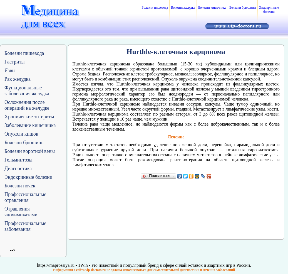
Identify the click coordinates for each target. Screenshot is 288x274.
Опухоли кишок (21, 134)
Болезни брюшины (242, 7)
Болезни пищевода (154, 7)
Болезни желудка (183, 7)
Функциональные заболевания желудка (26, 90)
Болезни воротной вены (29, 151)
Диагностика (18, 168)
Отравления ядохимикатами (21, 211)
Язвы (10, 70)
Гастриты (14, 62)
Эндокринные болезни (269, 10)
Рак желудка (17, 79)
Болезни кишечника (212, 7)
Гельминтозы (18, 160)
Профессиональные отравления (25, 197)
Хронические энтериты (29, 116)
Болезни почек (19, 186)
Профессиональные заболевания (25, 226)
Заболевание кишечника (30, 125)
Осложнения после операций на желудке (26, 105)
